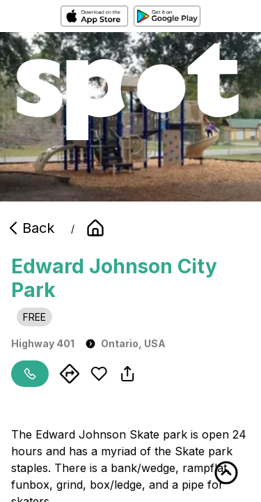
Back (30, 228)
